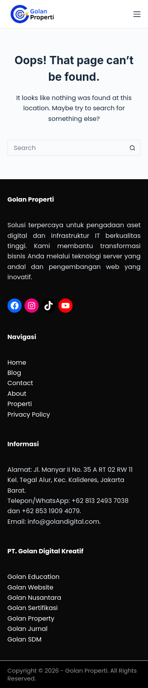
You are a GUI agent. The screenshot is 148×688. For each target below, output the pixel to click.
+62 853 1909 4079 (51, 511)
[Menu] (137, 14)
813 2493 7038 (107, 500)
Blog (14, 372)
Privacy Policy (28, 414)
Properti (19, 403)
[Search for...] (66, 148)
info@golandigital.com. (64, 521)
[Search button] (133, 148)
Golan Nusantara (34, 597)
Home (16, 362)
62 (80, 500)
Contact (20, 383)
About (16, 393)
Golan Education (33, 576)
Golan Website (30, 587)
